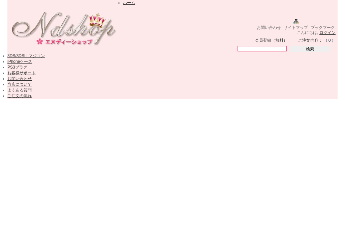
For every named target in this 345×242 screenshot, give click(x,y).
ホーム (129, 2)
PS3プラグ (17, 67)
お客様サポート (21, 73)
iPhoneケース (19, 61)
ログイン (327, 32)
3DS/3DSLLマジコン (26, 55)
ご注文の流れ (19, 95)
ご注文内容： (310, 40)
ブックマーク (323, 27)
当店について (19, 84)
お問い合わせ (269, 27)
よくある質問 (19, 90)
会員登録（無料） (271, 40)
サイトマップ (296, 27)
